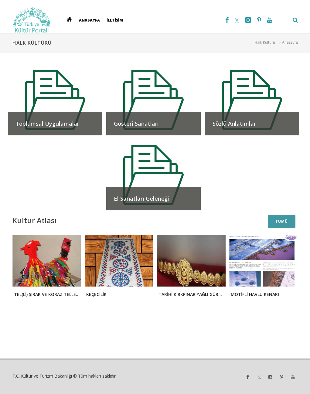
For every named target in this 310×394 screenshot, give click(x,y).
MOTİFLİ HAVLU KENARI (255, 294)
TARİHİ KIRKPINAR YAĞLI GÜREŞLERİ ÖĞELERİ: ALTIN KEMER (219, 294)
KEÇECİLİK (96, 294)
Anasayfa (290, 42)
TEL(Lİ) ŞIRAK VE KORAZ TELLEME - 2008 (55, 294)
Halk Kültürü (264, 42)
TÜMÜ (281, 221)
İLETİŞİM (115, 19)
